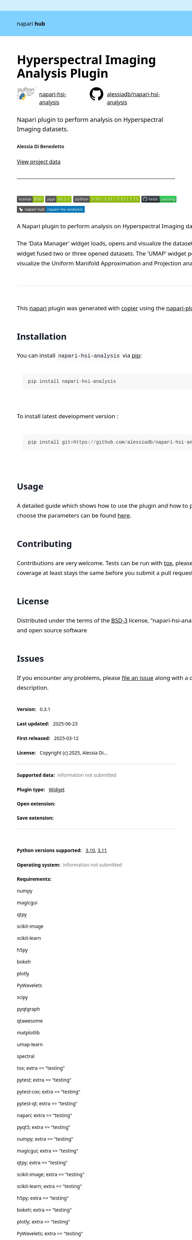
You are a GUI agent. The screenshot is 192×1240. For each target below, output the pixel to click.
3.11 (102, 850)
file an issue (138, 678)
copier (129, 308)
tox (168, 563)
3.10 (90, 850)
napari (31, 23)
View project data (38, 161)
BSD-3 (119, 620)
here (123, 515)
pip (136, 355)
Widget (57, 789)
